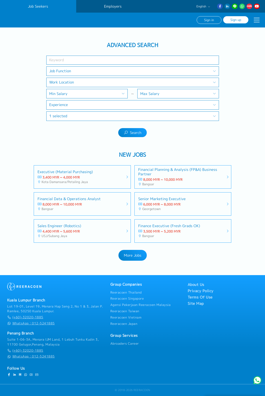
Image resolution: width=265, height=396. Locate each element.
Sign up (235, 20)
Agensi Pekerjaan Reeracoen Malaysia (140, 305)
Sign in (209, 20)
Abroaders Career (124, 343)
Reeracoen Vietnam (126, 317)
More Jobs (132, 255)
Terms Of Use (200, 297)
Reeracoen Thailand (126, 292)
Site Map (196, 303)
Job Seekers (38, 6)
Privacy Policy (201, 291)
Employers (113, 6)
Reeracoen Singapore (127, 298)
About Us (196, 284)
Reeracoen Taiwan (124, 311)
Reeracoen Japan (124, 323)
